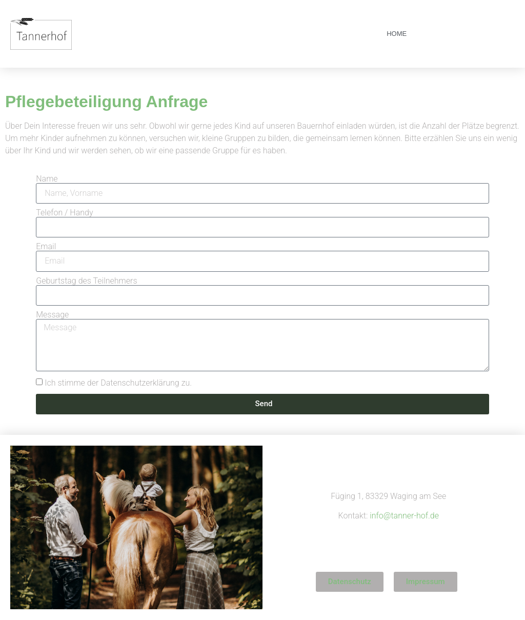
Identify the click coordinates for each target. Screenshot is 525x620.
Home (397, 33)
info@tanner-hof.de (404, 516)
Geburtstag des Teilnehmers (86, 281)
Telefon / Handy (64, 213)
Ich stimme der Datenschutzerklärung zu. (118, 382)
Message (52, 315)
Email (46, 247)
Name (46, 179)
